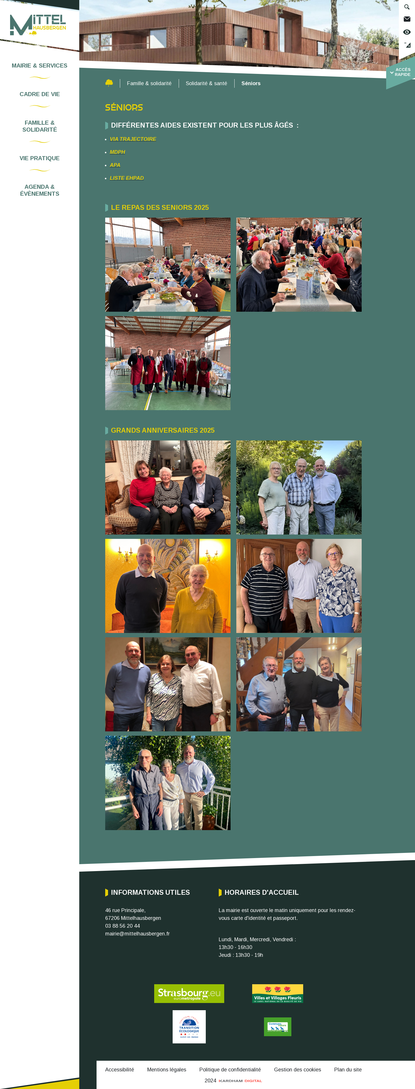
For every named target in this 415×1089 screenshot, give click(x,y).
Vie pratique (40, 158)
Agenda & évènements (39, 190)
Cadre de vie (40, 94)
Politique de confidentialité (230, 1070)
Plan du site (348, 1070)
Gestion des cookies (297, 1070)
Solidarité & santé (206, 83)
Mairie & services (39, 65)
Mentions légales (166, 1070)
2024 (233, 1080)
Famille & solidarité (39, 126)
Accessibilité (119, 1070)
